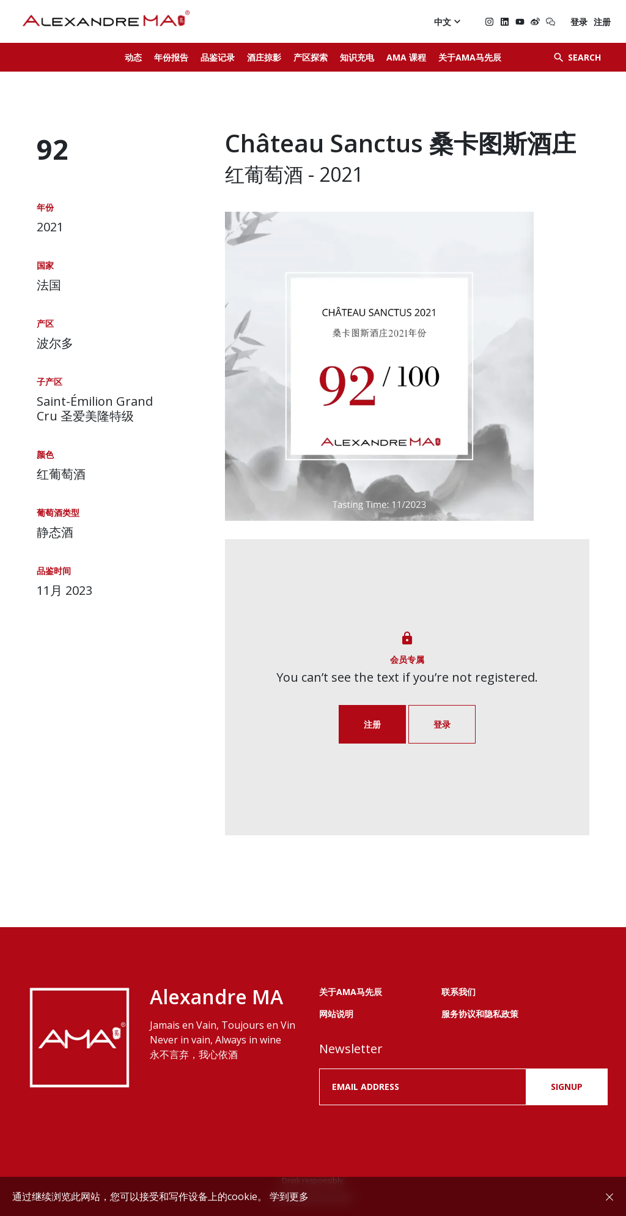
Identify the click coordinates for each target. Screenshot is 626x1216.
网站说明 (336, 1014)
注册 (602, 22)
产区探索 (310, 57)
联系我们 (458, 992)
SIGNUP (567, 1086)
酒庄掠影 (264, 57)
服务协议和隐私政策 (479, 1014)
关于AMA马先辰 (469, 57)
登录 (578, 22)
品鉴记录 (218, 57)
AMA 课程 (406, 57)
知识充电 (357, 57)
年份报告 (171, 57)
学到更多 (289, 1196)
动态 (133, 57)
